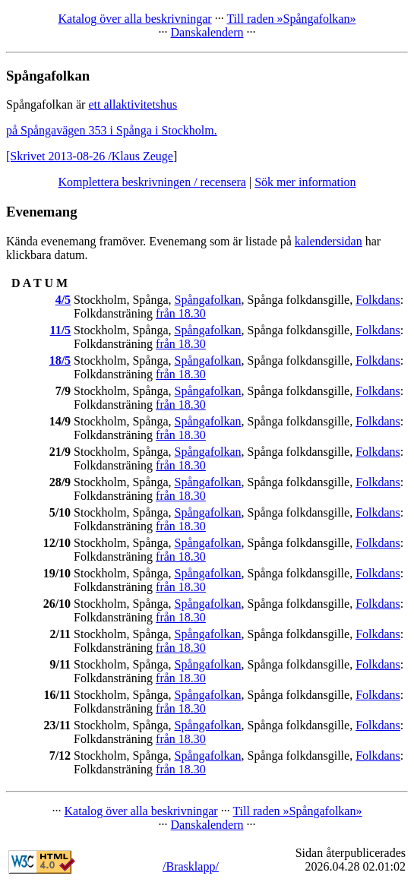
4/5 (63, 299)
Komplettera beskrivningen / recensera (152, 181)
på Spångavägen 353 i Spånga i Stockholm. (111, 130)
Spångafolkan (208, 299)
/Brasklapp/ (191, 866)
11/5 (60, 330)
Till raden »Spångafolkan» (291, 18)
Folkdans (378, 299)
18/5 (60, 360)
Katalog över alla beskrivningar (135, 18)
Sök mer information (305, 181)
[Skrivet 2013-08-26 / (59, 156)
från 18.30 (181, 313)
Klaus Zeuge (142, 156)
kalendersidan (328, 241)
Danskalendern (207, 32)
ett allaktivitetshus (132, 104)
